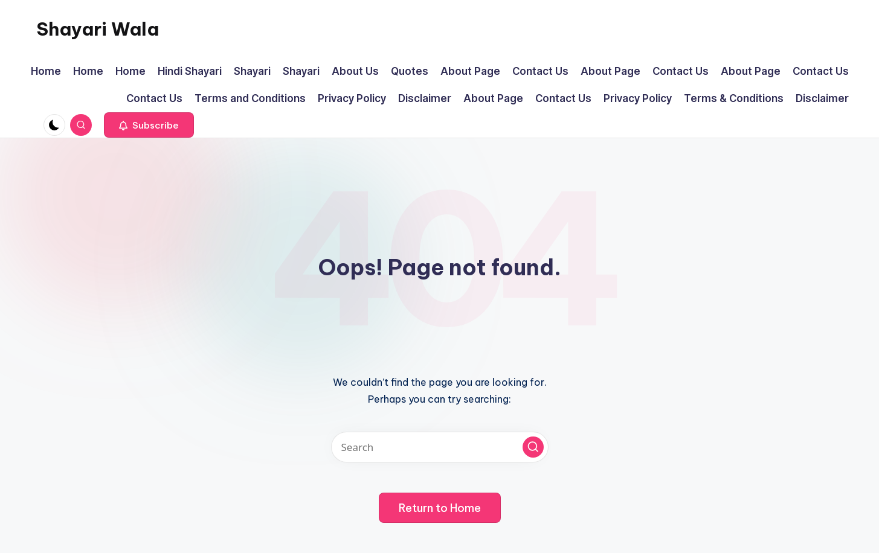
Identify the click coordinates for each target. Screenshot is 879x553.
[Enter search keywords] (440, 447)
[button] (149, 125)
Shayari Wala (97, 29)
